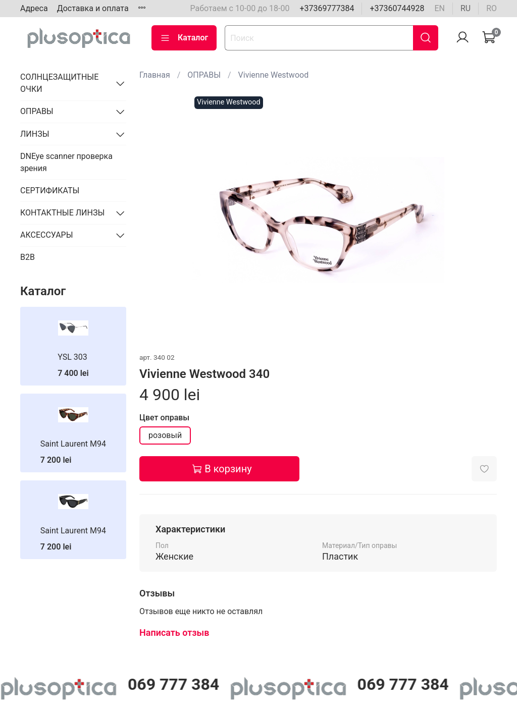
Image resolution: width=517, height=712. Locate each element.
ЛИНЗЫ (34, 134)
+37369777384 (326, 8)
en (439, 8)
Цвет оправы (164, 417)
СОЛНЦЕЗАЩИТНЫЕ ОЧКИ (59, 83)
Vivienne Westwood (273, 75)
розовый (165, 435)
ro (491, 8)
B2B (27, 257)
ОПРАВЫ (204, 75)
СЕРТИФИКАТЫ (49, 190)
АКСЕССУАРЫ (46, 235)
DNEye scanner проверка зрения (66, 162)
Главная (154, 75)
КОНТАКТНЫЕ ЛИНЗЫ (62, 212)
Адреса (34, 8)
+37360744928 (397, 8)
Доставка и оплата (93, 8)
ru (465, 8)
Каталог (184, 38)
